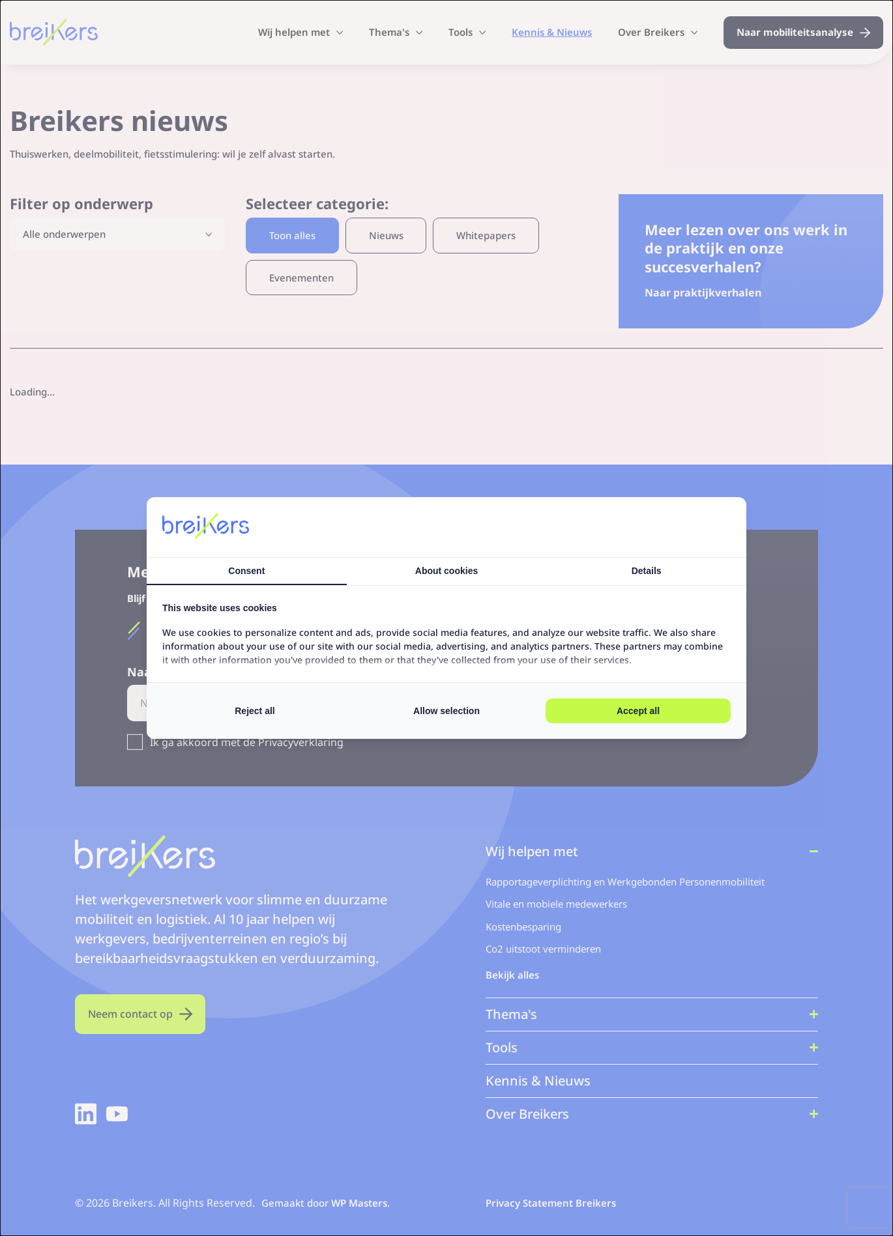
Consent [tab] (246, 571)
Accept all (638, 711)
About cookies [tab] (446, 571)
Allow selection (446, 711)
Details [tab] (647, 571)
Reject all (254, 711)
